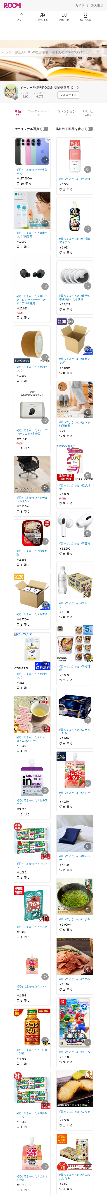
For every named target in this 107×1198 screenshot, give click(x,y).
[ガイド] (80, 5)
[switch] (44, 129)
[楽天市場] (97, 5)
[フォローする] (68, 95)
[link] (32, 151)
